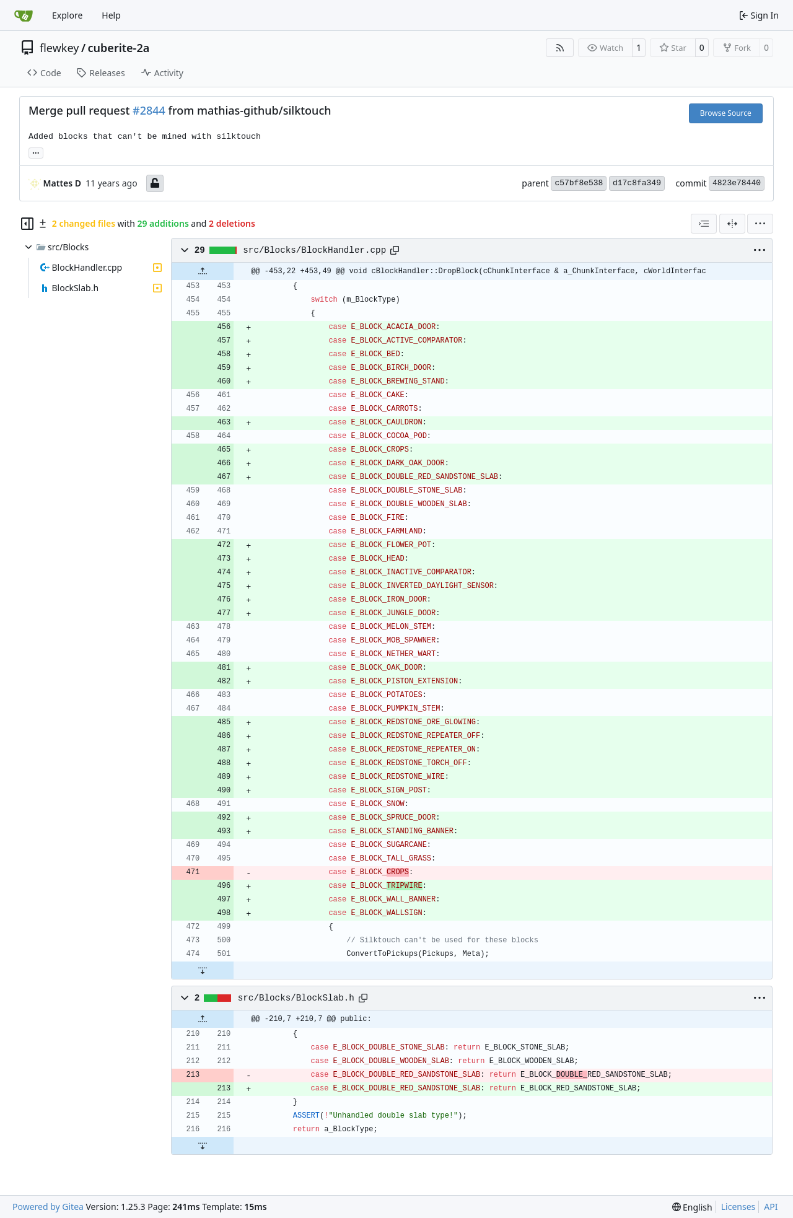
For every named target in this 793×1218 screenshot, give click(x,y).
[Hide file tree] (27, 223)
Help (111, 15)
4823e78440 (736, 183)
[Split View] (732, 224)
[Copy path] (394, 250)
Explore (67, 15)
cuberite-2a (119, 48)
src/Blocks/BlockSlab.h (296, 998)
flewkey (59, 48)
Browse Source (725, 113)
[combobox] (704, 224)
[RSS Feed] (560, 47)
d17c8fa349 (637, 183)
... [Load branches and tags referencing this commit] (36, 151)
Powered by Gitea (48, 1206)
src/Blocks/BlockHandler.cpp (314, 250)
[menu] (760, 224)
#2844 (149, 110)
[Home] (23, 15)
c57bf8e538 (578, 183)
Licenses (738, 1206)
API (771, 1206)
